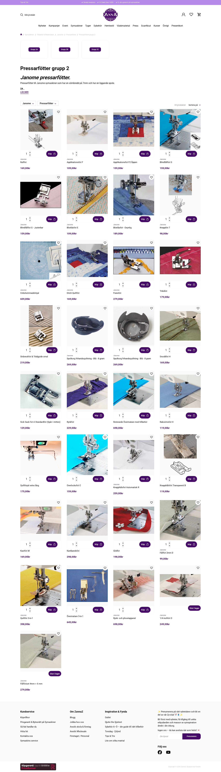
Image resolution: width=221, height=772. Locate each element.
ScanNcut (146, 26)
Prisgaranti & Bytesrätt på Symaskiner (38, 722)
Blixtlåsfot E (72, 227)
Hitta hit (24, 731)
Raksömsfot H (167, 422)
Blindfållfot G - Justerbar (31, 227)
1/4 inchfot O (166, 618)
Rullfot (23, 162)
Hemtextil (109, 26)
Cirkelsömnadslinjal (29, 293)
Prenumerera (191, 736)
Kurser (157, 26)
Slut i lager (194, 608)
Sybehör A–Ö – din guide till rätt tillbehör (124, 726)
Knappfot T (165, 227)
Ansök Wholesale (78, 731)
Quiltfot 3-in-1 (26, 618)
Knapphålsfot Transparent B (173, 485)
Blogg (72, 717)
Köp (52, 154)
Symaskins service (29, 740)
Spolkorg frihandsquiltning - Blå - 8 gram (85, 358)
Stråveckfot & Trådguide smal (34, 356)
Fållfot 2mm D (166, 553)
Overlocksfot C (74, 485)
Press (135, 26)
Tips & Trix (24, 2)
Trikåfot (163, 291)
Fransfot (117, 293)
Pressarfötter (71, 35)
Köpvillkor (25, 717)
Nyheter (42, 26)
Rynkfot (70, 422)
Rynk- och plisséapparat (124, 618)
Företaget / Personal (79, 736)
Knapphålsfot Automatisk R (126, 487)
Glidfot (116, 551)
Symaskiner (76, 26)
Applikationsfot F (75, 162)
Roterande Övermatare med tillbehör (130, 422)
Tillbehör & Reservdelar (45, 35)
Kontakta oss (26, 736)
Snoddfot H (165, 356)
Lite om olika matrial (115, 740)
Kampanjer (54, 26)
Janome (60, 35)
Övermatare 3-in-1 (75, 616)
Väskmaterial (123, 26)
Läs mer (24, 92)
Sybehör (98, 26)
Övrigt (166, 26)
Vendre (198, 767)
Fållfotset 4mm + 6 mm (31, 683)
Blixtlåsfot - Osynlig (122, 227)
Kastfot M (25, 551)
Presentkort (177, 26)
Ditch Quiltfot (73, 293)
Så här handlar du (28, 726)
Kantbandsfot (73, 551)
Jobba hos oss (77, 722)
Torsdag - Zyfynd (113, 731)
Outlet (108, 717)
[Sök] (22, 15)
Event (65, 26)
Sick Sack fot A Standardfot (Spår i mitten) (40, 422)
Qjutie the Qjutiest (113, 722)
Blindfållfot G (166, 162)
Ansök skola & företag (80, 726)
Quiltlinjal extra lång (29, 485)
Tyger (88, 26)
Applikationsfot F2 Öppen (125, 162)
